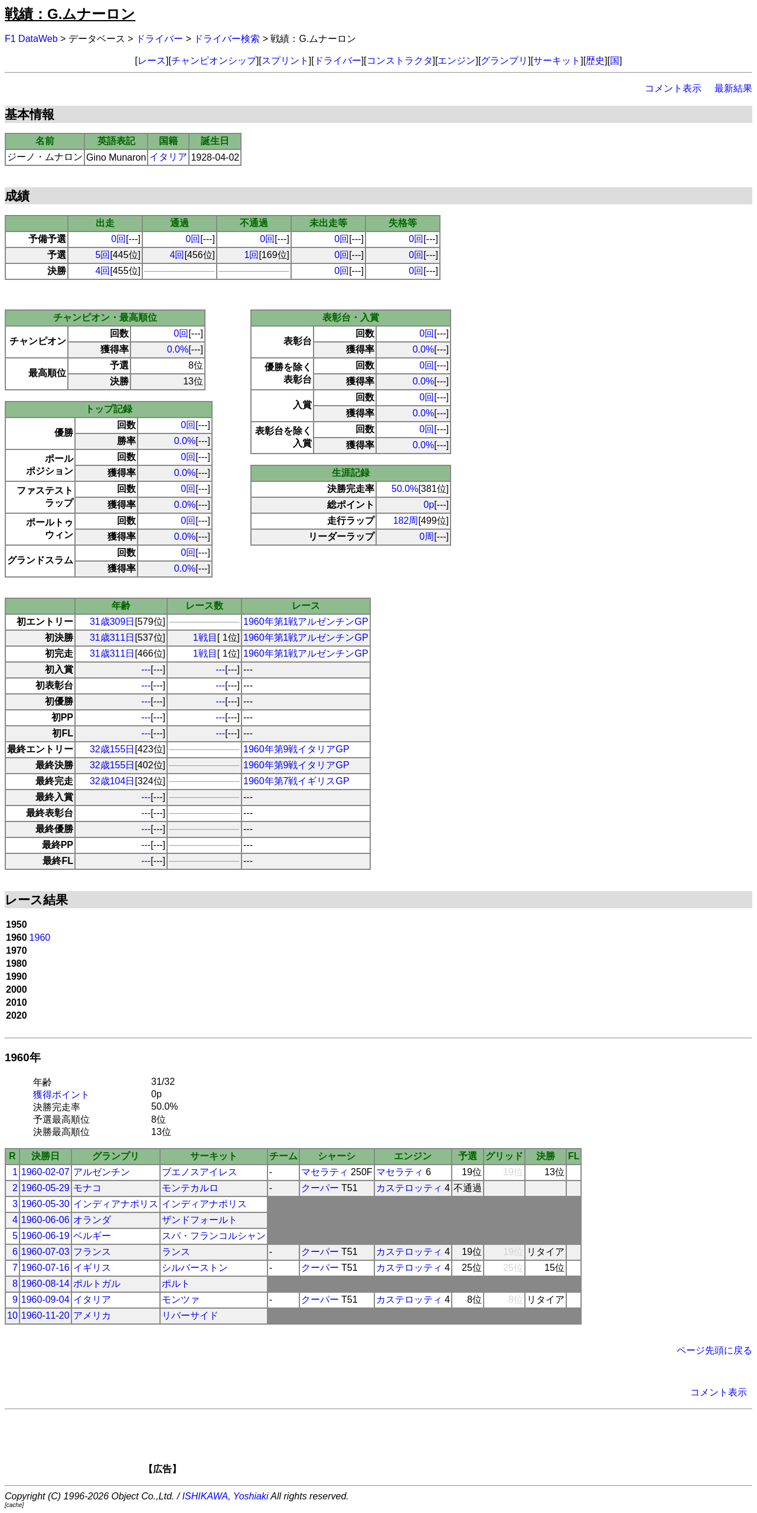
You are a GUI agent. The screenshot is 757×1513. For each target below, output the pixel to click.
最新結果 (733, 88)
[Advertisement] (399, 1445)
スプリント (285, 61)
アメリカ (92, 1315)
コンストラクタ (400, 61)
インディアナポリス (115, 1204)
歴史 (595, 61)
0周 (426, 536)
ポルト (176, 1284)
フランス (92, 1252)
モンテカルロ (190, 1188)
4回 (177, 255)
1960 (40, 937)
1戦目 (205, 637)
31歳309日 (112, 622)
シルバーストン (195, 1268)
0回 (118, 239)
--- (146, 669)
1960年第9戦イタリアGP (296, 749)
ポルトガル (96, 1284)
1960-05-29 (45, 1188)
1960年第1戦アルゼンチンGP (305, 622)
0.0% (177, 349)
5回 (103, 255)
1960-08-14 (45, 1284)
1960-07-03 (45, 1252)
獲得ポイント (61, 1095)
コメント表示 (673, 88)
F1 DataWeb (31, 39)
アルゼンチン (101, 1172)
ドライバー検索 (227, 39)
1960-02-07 (45, 1172)
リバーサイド (190, 1315)
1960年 (23, 1057)
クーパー (320, 1188)
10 (12, 1315)
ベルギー (92, 1236)
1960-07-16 (45, 1268)
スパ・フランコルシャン (214, 1236)
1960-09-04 (45, 1299)
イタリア (168, 157)
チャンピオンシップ (213, 61)
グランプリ (504, 61)
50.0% (404, 489)
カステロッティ (409, 1188)
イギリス (92, 1268)
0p (428, 505)
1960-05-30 (45, 1204)
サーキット (556, 61)
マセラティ (324, 1172)
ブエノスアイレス (199, 1172)
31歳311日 (112, 637)
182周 (406, 521)
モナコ (87, 1188)
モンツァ (181, 1299)
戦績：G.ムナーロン (70, 14)
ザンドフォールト (199, 1220)
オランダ (92, 1220)
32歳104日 (112, 781)
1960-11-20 (45, 1315)
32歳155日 (112, 749)
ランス (176, 1252)
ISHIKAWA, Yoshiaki (225, 1496)
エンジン (456, 61)
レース (152, 61)
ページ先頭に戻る (714, 1350)
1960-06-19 (45, 1236)
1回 (251, 255)
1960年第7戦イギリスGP (296, 781)
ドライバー (159, 39)
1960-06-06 (45, 1220)
